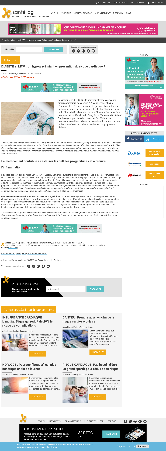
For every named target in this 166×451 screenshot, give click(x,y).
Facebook (73, 50)
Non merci (142, 446)
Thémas (140, 3)
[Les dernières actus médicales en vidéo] (144, 217)
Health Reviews (83, 13)
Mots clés (9, 49)
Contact (112, 421)
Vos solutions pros (154, 175)
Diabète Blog (13, 248)
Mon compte (157, 3)
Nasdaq (141, 11)
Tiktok (88, 50)
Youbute (93, 50)
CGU (101, 421)
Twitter (78, 50)
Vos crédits (154, 164)
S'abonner (95, 289)
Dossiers (65, 13)
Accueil (5, 40)
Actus (54, 13)
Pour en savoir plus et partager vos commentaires (24, 253)
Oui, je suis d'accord (126, 446)
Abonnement (103, 13)
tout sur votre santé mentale (155, 153)
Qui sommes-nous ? (73, 421)
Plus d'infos (51, 447)
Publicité (91, 421)
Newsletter (55, 421)
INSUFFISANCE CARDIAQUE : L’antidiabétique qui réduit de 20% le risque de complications (27, 321)
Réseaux (118, 13)
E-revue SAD (120, 3)
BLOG (128, 13)
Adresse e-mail (53, 285)
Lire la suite (37, 353)
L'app (131, 3)
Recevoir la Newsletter (144, 133)
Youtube (48, 266)
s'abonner (111, 434)
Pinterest (83, 50)
